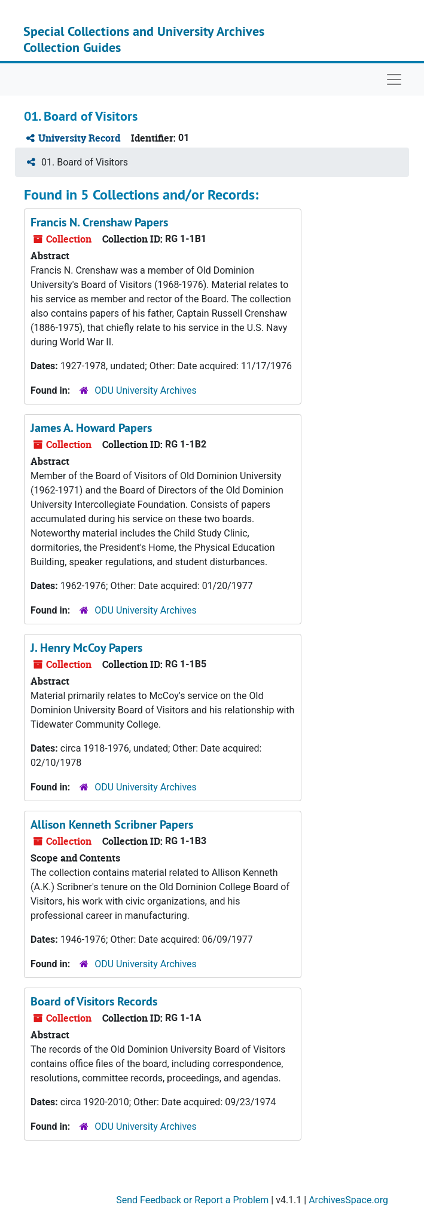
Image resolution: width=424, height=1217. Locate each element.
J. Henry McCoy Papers (86, 647)
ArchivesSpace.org (348, 1200)
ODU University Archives (145, 390)
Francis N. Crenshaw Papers (99, 222)
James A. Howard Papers (91, 428)
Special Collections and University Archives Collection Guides (143, 39)
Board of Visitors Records (93, 1001)
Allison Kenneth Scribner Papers (111, 824)
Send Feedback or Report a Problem (192, 1200)
